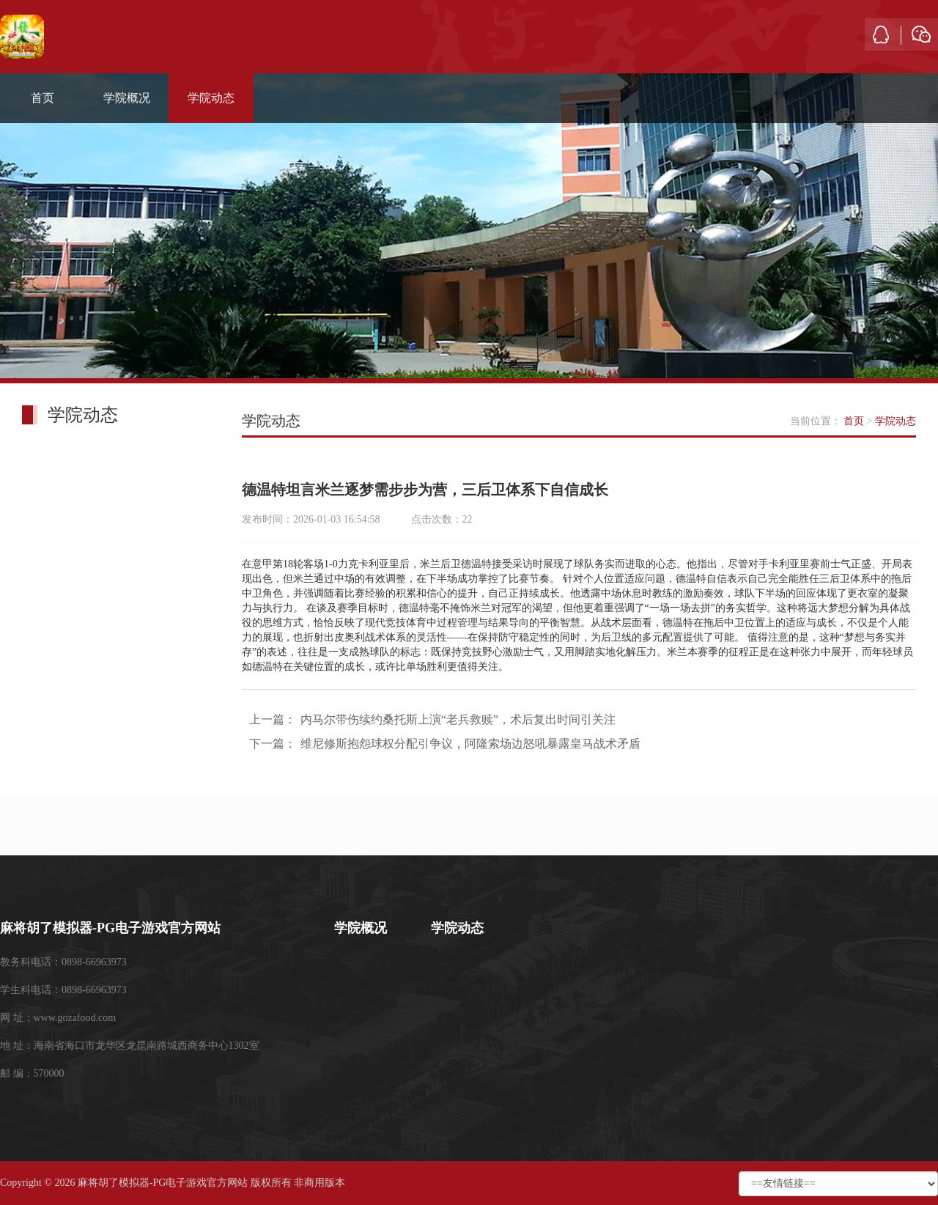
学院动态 (211, 98)
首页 (42, 98)
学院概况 (126, 98)
